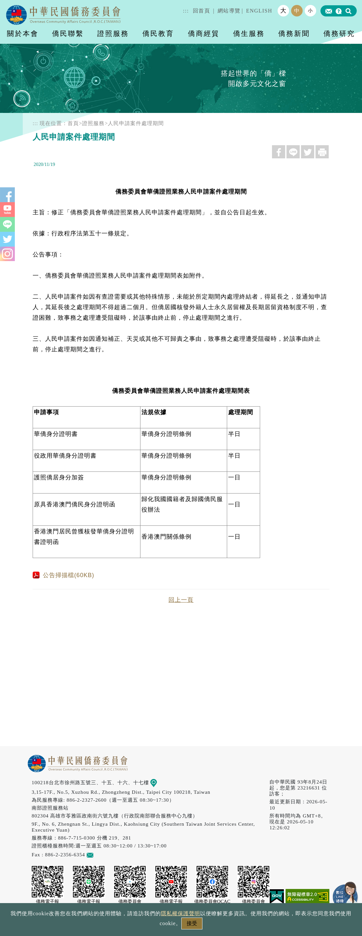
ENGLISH (259, 10)
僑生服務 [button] (249, 33)
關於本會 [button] (23, 33)
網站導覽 (229, 10)
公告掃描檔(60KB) (63, 575)
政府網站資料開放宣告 (93, 925)
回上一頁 (181, 600)
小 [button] (310, 10)
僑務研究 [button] (339, 33)
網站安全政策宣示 (206, 925)
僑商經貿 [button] (204, 33)
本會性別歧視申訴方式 (269, 925)
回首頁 (201, 10)
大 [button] (283, 10)
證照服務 (93, 123)
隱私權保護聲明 (152, 925)
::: (186, 10)
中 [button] (297, 10)
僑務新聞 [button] (294, 33)
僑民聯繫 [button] (68, 33)
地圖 (158, 782)
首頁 (73, 123)
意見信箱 (99, 854)
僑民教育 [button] (158, 33)
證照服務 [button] (113, 33)
